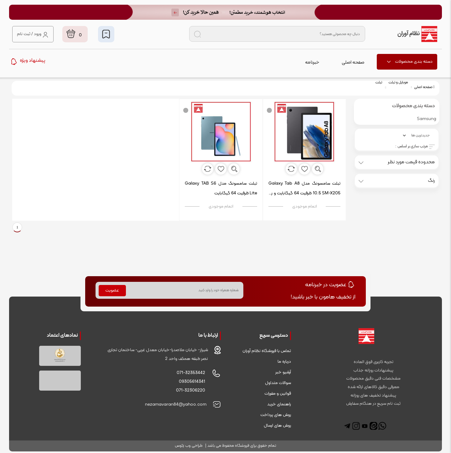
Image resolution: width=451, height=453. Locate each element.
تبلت (378, 82)
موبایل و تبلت (398, 82)
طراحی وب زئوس (189, 446)
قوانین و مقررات (277, 393)
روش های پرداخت (275, 415)
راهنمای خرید (279, 404)
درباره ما (284, 361)
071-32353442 (191, 373)
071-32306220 (190, 390)
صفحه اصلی (353, 62)
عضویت (112, 290)
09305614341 (192, 381)
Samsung (426, 119)
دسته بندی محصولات (409, 61)
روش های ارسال (277, 425)
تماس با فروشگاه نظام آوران (266, 351)
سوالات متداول (278, 383)
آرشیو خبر (283, 372)
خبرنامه (312, 62)
